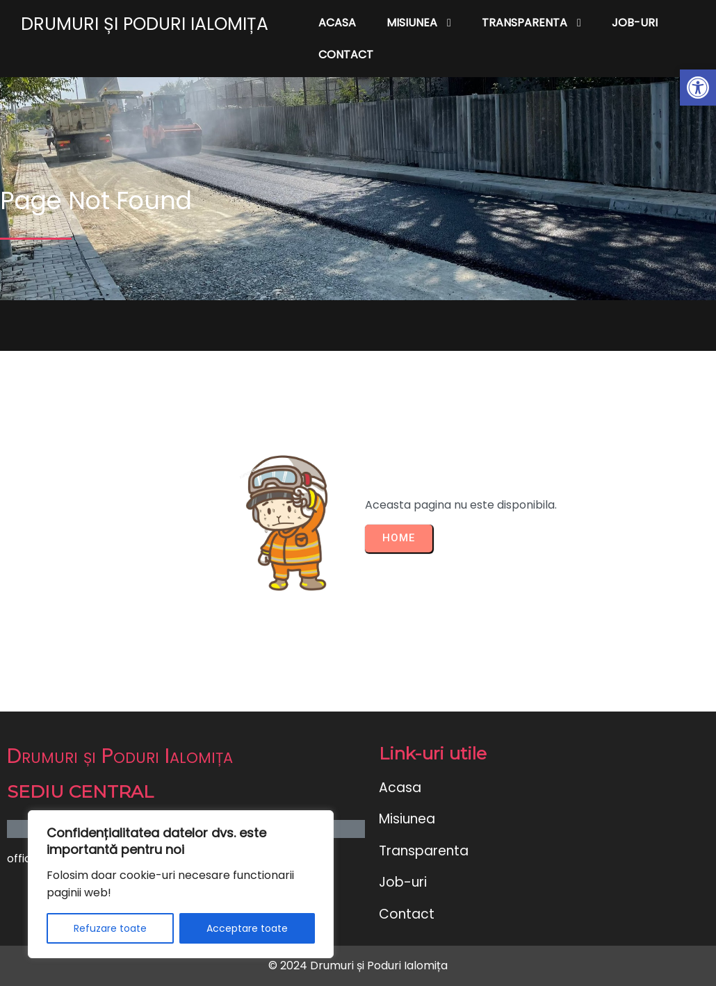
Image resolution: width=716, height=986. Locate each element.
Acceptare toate (247, 928)
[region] (181, 884)
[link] (698, 87)
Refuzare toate (110, 928)
